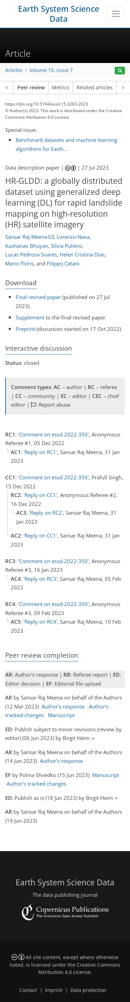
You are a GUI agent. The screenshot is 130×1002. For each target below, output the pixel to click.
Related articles (95, 87)
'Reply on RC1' (40, 452)
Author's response (63, 706)
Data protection (88, 990)
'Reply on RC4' (40, 621)
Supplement (30, 317)
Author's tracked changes (36, 783)
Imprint (53, 990)
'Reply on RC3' (40, 578)
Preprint (25, 328)
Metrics (60, 87)
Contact (28, 990)
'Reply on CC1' (40, 494)
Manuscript (61, 715)
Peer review (31, 87)
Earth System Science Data (58, 13)
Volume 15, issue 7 (51, 70)
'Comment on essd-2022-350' (53, 434)
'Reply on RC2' (46, 512)
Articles (14, 70)
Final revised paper (38, 297)
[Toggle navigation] (115, 13)
